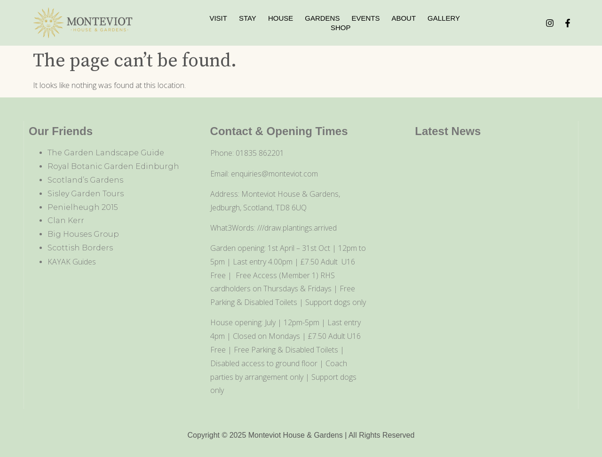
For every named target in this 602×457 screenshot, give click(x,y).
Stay (247, 18)
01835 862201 (260, 153)
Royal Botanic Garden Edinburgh (113, 166)
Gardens (322, 18)
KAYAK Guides (72, 262)
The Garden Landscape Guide (106, 152)
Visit (218, 18)
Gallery (444, 18)
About (403, 18)
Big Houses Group (83, 234)
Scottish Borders (80, 247)
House (280, 18)
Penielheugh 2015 (83, 207)
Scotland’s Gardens (85, 180)
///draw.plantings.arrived (297, 228)
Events (365, 18)
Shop (341, 28)
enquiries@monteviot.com (274, 173)
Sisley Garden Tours (86, 193)
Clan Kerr (66, 220)
